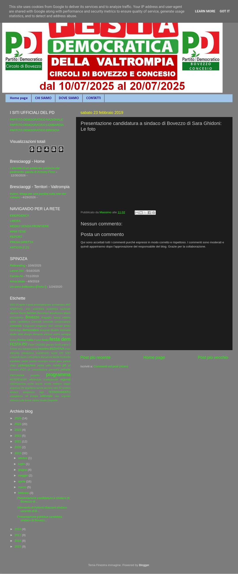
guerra (65, 344)
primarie (66, 369)
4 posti (29, 304)
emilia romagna (62, 334)
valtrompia (46, 396)
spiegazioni (29, 392)
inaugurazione (29, 348)
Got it (225, 11)
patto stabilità (53, 365)
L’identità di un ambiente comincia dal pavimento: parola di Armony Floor (34, 169)
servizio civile (51, 388)
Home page (19, 98)
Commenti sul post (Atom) (111, 366)
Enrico (13, 340)
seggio (67, 383)
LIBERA (15, 221)
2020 (18, 447)
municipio (43, 361)
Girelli (58, 344)
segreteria (30, 388)
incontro (43, 348)
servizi (39, 388)
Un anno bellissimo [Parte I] (28, 286)
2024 (18, 424)
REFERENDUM (18, 379)
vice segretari (63, 396)
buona (57, 317)
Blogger (144, 565)
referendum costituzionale (43, 379)
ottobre (23, 458)
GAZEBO (40, 344)
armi (28, 309)
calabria (66, 317)
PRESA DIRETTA (21, 242)
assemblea (38, 309)
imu (20, 348)
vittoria (35, 400)
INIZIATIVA (57, 348)
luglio (22, 464)
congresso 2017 (45, 326)
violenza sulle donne (21, 400)
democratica (30, 330)
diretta (13, 334)
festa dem (60, 339)
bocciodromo (17, 317)
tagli (41, 392)
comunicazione (63, 321)
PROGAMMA (17, 375)
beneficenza (56, 313)
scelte (31, 383)
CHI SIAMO (43, 98)
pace (59, 361)
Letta (30, 357)
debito (67, 326)
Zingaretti (52, 400)
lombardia (65, 357)
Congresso (29, 326)
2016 (18, 540)
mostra (32, 361)
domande (38, 334)
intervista (14, 353)
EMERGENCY (19, 215)
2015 (18, 546)
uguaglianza (16, 396)
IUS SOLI (65, 353)
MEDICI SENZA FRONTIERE (29, 226)
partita (40, 365)
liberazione (46, 357)
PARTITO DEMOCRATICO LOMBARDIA (37, 125)
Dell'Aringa (15, 330)
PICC (23, 369)
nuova (52, 361)
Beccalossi (43, 313)
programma (58, 374)
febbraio (24, 493)
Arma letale (17, 281)
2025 (18, 418)
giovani (50, 344)
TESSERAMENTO (59, 392)
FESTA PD (18, 344)
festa (45, 340)
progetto (35, 375)
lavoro (23, 357)
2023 (12, 304)
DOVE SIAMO (69, 98)
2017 (18, 535)
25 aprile (20, 304)
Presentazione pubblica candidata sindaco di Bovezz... (39, 518)
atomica (14, 313)
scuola (38, 383)
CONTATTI (93, 98)
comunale (48, 321)
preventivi (54, 369)
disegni (28, 334)
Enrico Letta (25, 340)
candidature (24, 321)
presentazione (39, 369)
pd (64, 365)
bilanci (67, 313)
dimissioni (65, 330)
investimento (42, 353)
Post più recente (95, 357)
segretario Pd (17, 388)
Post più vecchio (213, 357)
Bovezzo (32, 317)
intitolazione (27, 353)
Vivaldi (43, 400)
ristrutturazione (18, 383)
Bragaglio (46, 317)
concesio (16, 325)
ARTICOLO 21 (19, 247)
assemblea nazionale (58, 309)
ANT (68, 304)
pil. (29, 369)
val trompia (31, 396)
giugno (23, 469)
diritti (20, 334)
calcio (13, 321)
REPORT (16, 236)
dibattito (55, 330)
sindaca (66, 388)
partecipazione (26, 365)
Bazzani (31, 313)
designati (44, 330)
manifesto (15, 361)
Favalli (37, 340)
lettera (36, 357)
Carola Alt (16, 276)
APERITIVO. (16, 309)
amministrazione (42, 304)
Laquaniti (15, 357)
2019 (18, 453)
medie (24, 361)
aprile (22, 481)
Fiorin (31, 344)
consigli (59, 326)
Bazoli (22, 313)
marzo (22, 487)
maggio (23, 475)
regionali (65, 379)
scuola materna (53, 383)
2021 (18, 441)
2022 (18, 435)
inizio (68, 348)
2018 (18, 529)
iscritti (54, 353)
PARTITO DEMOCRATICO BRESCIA (34, 130)
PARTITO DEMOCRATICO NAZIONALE (36, 119)
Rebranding (17, 265)
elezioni (48, 334)
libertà (56, 357)
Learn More (205, 11)
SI (60, 387)
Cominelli (36, 321)
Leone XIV (17, 270)
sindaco (14, 392)
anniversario (58, 304)
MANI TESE (18, 231)
